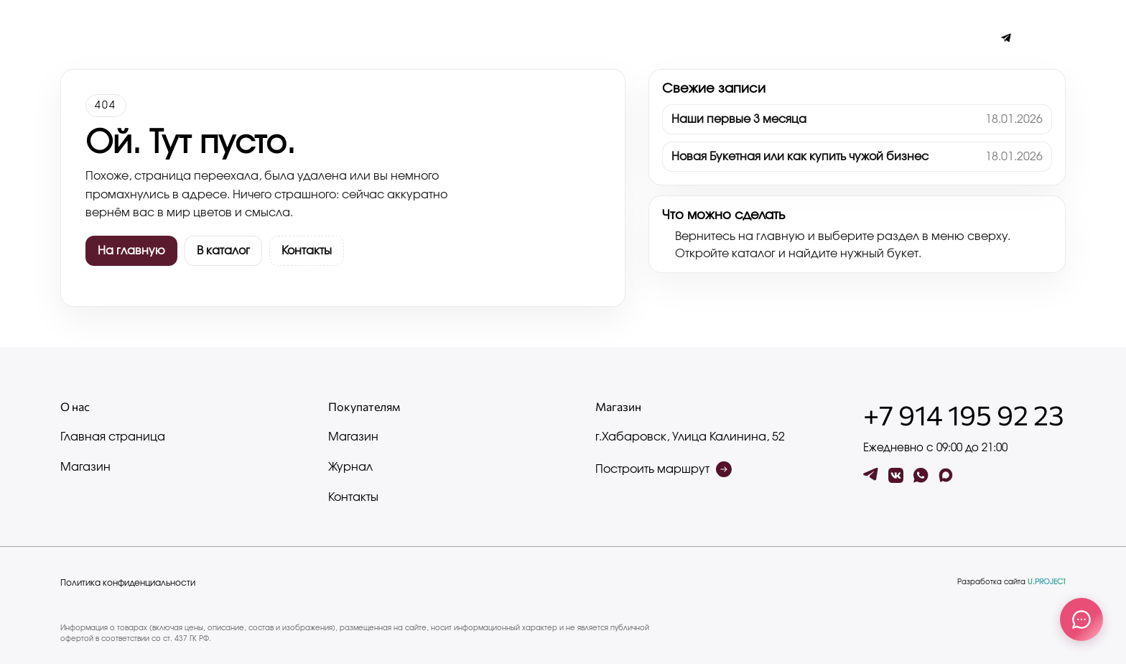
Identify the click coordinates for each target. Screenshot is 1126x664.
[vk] (895, 475)
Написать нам (317, 37)
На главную (131, 251)
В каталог (223, 251)
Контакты (236, 37)
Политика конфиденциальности (127, 582)
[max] (946, 475)
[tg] (870, 475)
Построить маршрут (663, 469)
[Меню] (68, 38)
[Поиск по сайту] (1032, 38)
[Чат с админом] (1006, 38)
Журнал (114, 37)
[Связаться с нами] (1081, 619)
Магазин (85, 467)
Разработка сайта (1011, 582)
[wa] (921, 475)
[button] (1058, 38)
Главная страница (112, 437)
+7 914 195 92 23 (963, 414)
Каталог (173, 37)
